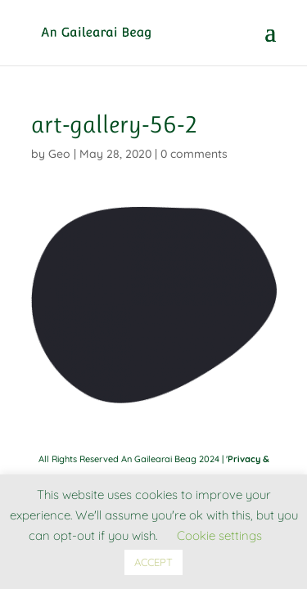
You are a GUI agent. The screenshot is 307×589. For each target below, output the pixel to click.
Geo (59, 153)
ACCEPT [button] (153, 562)
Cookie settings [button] (219, 535)
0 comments (194, 153)
